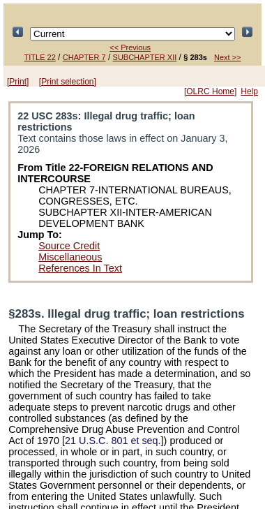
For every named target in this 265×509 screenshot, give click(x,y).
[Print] (18, 82)
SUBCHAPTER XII (145, 57)
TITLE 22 (40, 57)
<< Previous (130, 47)
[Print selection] (67, 82)
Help (249, 91)
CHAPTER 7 (84, 57)
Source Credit (69, 245)
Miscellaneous (70, 257)
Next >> (227, 57)
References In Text (80, 268)
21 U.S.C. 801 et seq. (113, 440)
